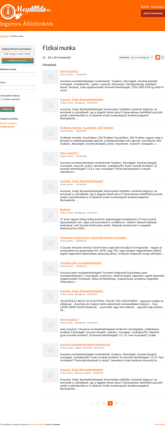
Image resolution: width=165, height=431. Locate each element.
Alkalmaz (7, 109)
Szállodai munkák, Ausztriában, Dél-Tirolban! (87, 127)
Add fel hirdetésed (152, 13)
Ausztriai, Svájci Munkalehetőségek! (81, 99)
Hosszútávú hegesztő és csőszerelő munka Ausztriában (93, 237)
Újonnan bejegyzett (140, 57)
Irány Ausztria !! (69, 71)
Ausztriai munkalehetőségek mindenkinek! (85, 344)
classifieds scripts (36, 424)
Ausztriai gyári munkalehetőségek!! (81, 263)
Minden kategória (8, 123)
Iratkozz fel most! (17, 60)
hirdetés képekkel (11, 99)
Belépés (145, 6)
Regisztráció (157, 6)
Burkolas (65, 209)
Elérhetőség (160, 424)
